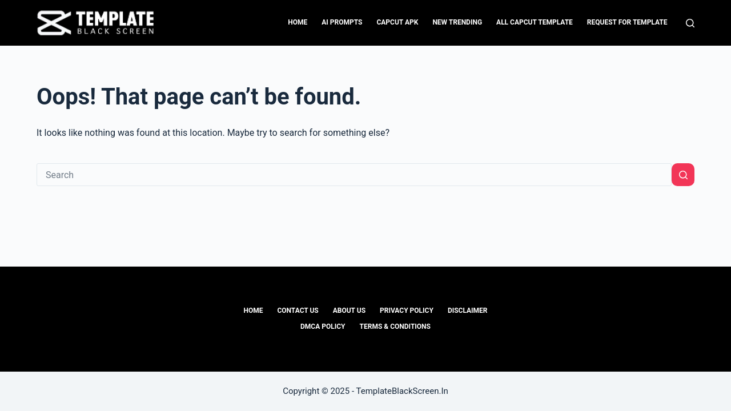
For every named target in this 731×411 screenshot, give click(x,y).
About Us (349, 311)
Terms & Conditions (395, 327)
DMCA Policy (323, 327)
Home (297, 22)
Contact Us (297, 311)
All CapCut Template (534, 22)
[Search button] (683, 174)
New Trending (457, 22)
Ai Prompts (342, 22)
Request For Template (627, 22)
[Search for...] (354, 174)
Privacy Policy (406, 311)
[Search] (690, 23)
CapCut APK (397, 22)
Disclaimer (468, 311)
